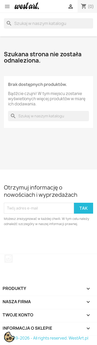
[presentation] (47, 241)
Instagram (8, 258)
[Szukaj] (48, 23)
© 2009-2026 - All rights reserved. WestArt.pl (46, 338)
